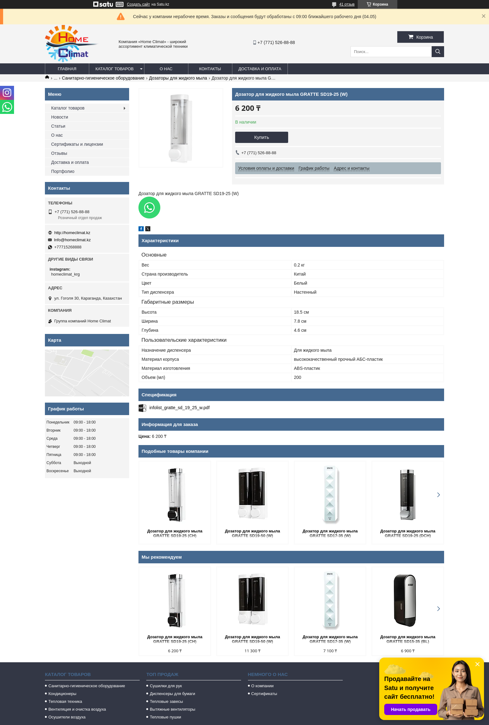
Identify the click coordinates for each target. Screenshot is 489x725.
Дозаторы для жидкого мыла (178, 78)
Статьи (58, 126)
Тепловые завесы (166, 701)
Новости (59, 117)
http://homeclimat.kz (72, 232)
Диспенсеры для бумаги (172, 693)
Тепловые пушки (165, 717)
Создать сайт (138, 4)
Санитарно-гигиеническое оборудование (103, 78)
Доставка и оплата (260, 68)
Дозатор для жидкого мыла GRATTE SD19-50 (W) (252, 533)
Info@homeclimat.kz (72, 240)
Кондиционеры (62, 693)
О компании (262, 685)
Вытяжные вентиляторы (172, 709)
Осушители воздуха (66, 717)
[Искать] (438, 51)
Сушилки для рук (166, 685)
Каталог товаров (114, 68)
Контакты (210, 68)
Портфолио (63, 171)
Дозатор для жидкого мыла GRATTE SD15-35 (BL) (407, 639)
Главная (67, 68)
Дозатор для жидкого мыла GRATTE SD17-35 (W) (330, 533)
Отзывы (59, 153)
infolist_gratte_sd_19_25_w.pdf (179, 407)
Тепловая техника (65, 701)
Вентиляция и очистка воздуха (77, 709)
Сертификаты (264, 693)
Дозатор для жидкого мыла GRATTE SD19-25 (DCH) (407, 533)
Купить (261, 137)
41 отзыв (347, 4)
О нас (166, 68)
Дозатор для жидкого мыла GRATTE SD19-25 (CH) (174, 533)
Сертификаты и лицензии (77, 144)
